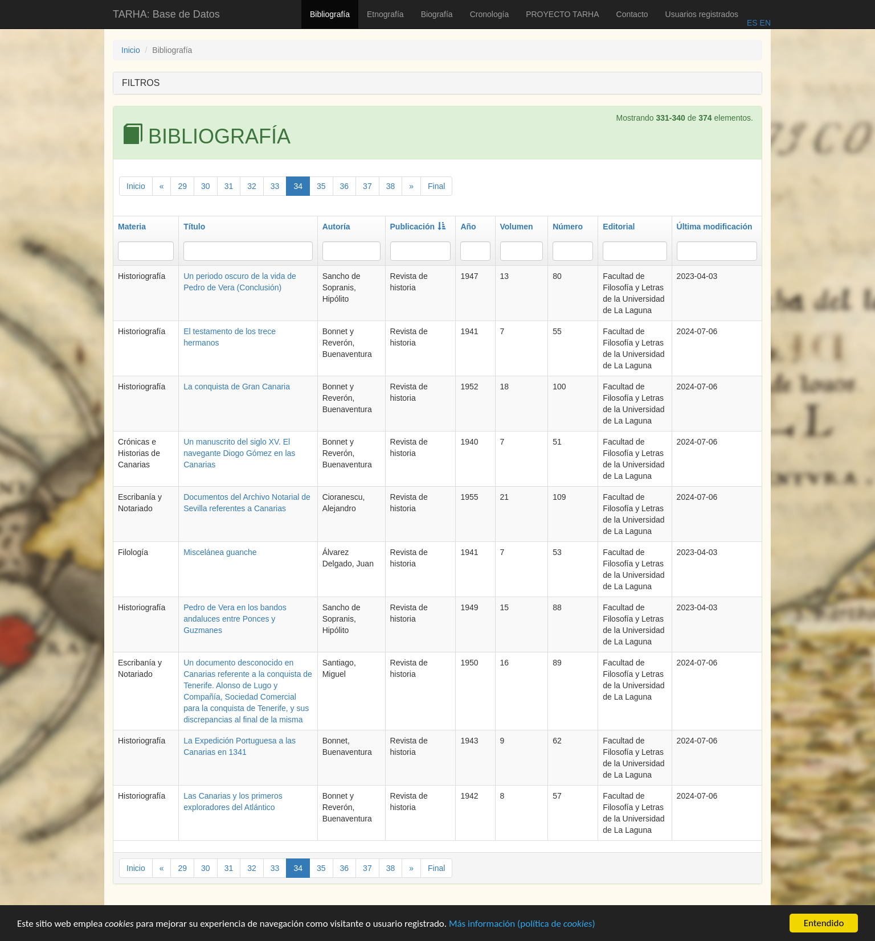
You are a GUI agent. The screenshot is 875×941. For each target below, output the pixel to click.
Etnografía (385, 14)
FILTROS (141, 83)
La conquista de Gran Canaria (236, 386)
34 (297, 186)
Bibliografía (330, 14)
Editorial (619, 226)
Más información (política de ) (522, 925)
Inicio (130, 50)
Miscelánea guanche (219, 552)
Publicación (418, 226)
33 (275, 186)
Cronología (489, 14)
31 (229, 186)
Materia (132, 226)
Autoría (336, 226)
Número (568, 226)
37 (367, 186)
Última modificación (715, 226)
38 (390, 186)
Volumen (516, 226)
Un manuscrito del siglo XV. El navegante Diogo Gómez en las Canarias (239, 453)
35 (321, 186)
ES (752, 22)
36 (344, 186)
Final (436, 186)
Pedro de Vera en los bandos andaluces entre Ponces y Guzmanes (235, 619)
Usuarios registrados (701, 14)
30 (205, 186)
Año (468, 226)
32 (251, 186)
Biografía (437, 14)
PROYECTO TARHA (562, 14)
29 (182, 186)
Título (194, 226)
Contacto (632, 14)
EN (764, 22)
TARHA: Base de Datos (166, 14)
